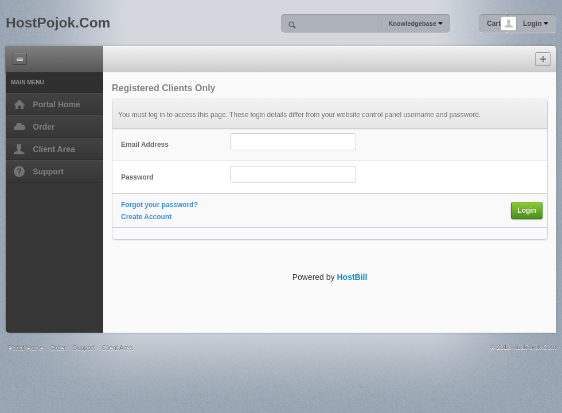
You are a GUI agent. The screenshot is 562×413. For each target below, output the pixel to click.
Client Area (117, 347)
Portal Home (25, 347)
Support (84, 347)
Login (535, 24)
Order (58, 347)
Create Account (146, 217)
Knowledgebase (415, 23)
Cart (494, 24)
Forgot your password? (159, 205)
